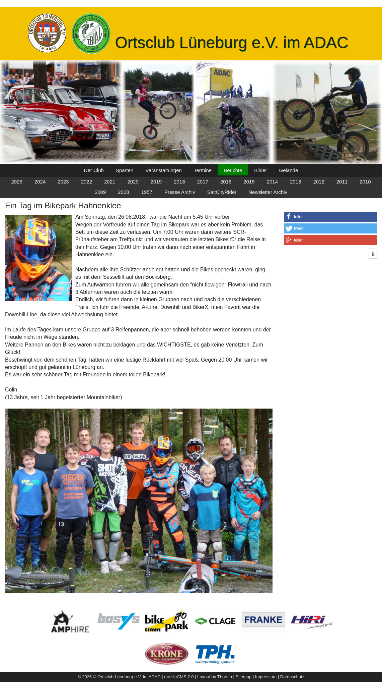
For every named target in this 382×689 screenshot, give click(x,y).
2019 (156, 181)
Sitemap (244, 676)
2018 (179, 181)
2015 (248, 181)
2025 (16, 181)
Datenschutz (292, 676)
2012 (318, 181)
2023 (63, 181)
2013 (295, 181)
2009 (100, 192)
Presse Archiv (179, 192)
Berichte (233, 170)
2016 (225, 181)
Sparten (125, 170)
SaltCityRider (222, 192)
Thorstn (224, 676)
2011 (342, 181)
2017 (202, 181)
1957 (146, 192)
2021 (109, 181)
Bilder (260, 170)
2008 (123, 192)
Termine (203, 170)
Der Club (94, 170)
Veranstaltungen (163, 170)
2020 (132, 181)
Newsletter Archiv (267, 192)
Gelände (288, 170)
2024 (40, 181)
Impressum (266, 676)
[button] (330, 217)
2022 (86, 181)
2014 (272, 181)
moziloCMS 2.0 (179, 676)
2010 (365, 181)
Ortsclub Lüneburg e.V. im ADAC (231, 42)
